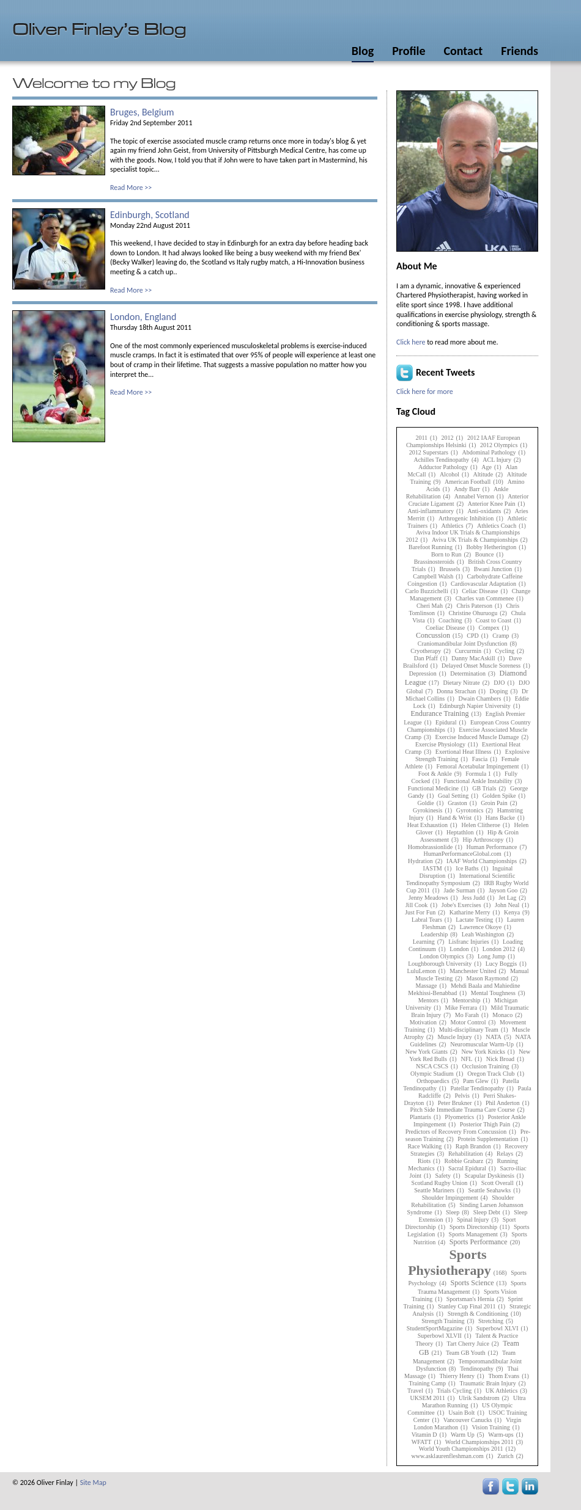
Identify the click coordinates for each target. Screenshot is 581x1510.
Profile (408, 50)
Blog (363, 50)
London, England (143, 317)
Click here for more (424, 391)
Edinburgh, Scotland (150, 215)
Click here (410, 342)
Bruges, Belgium (142, 112)
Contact (463, 50)
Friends (519, 50)
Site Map (93, 1482)
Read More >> (131, 187)
